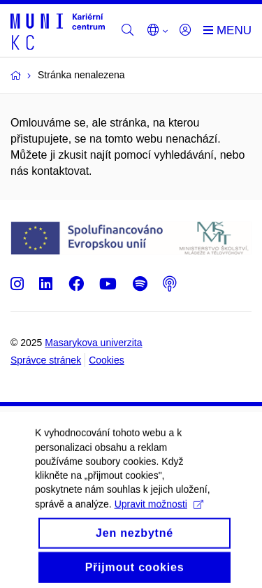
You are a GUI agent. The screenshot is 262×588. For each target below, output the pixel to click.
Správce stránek (45, 360)
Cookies (106, 360)
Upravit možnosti (159, 515)
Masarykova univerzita (93, 342)
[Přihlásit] (185, 30)
